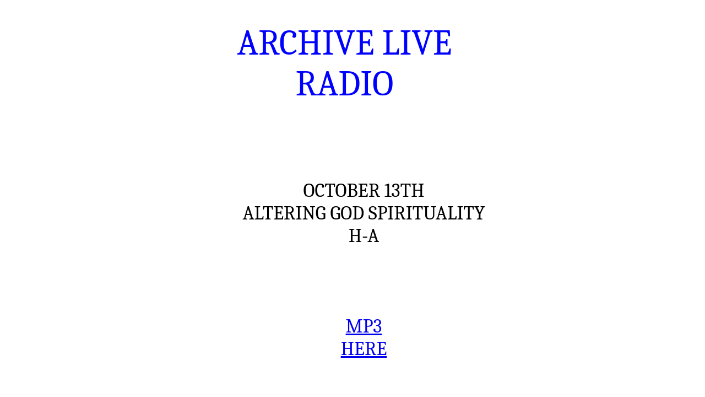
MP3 (364, 326)
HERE (364, 348)
